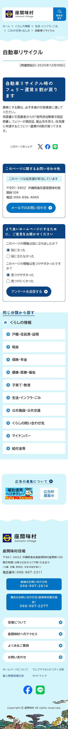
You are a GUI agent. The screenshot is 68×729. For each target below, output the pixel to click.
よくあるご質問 (18, 645)
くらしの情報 (21, 322)
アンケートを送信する (26, 291)
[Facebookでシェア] (47, 146)
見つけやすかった (22, 274)
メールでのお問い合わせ (29, 207)
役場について (17, 622)
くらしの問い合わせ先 (28, 423)
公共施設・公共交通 (26, 410)
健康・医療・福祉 (24, 372)
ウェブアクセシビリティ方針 (48, 669)
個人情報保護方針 (13, 676)
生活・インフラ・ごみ (26, 397)
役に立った (18, 250)
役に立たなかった (22, 256)
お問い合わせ (17, 657)
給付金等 (18, 448)
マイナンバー (21, 435)
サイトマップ (39, 676)
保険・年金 (19, 359)
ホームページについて (15, 669)
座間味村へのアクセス (23, 634)
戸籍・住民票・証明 (25, 334)
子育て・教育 (21, 385)
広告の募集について (31, 481)
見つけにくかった (22, 281)
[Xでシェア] (40, 146)
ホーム (6, 26)
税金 (15, 347)
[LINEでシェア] (55, 146)
